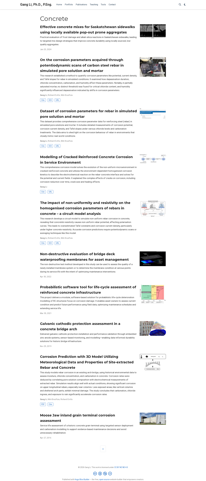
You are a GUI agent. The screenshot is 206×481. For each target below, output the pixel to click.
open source (104, 479)
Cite (43, 100)
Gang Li (43, 95)
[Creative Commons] (103, 473)
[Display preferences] (185, 4)
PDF (43, 404)
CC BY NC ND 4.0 (121, 467)
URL (57, 100)
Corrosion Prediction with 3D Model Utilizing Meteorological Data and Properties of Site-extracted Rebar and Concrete (87, 362)
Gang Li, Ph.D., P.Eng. (36, 4)
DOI (50, 100)
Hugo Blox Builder (82, 479)
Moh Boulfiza (67, 95)
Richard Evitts (54, 95)
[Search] (180, 4)
